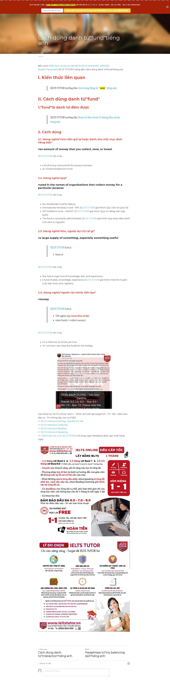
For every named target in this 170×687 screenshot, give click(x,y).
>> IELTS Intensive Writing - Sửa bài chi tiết (60, 417)
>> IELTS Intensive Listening (52, 421)
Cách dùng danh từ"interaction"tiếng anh (55, 651)
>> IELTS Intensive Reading (52, 425)
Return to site (44, 660)
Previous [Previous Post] (42, 646)
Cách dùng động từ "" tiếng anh (97, 88)
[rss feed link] (131, 660)
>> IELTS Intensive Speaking (53, 428)
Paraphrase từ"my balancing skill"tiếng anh (106, 651)
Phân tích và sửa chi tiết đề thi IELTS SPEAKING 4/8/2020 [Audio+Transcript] (89, 66)
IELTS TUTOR (45, 156)
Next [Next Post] (89, 646)
